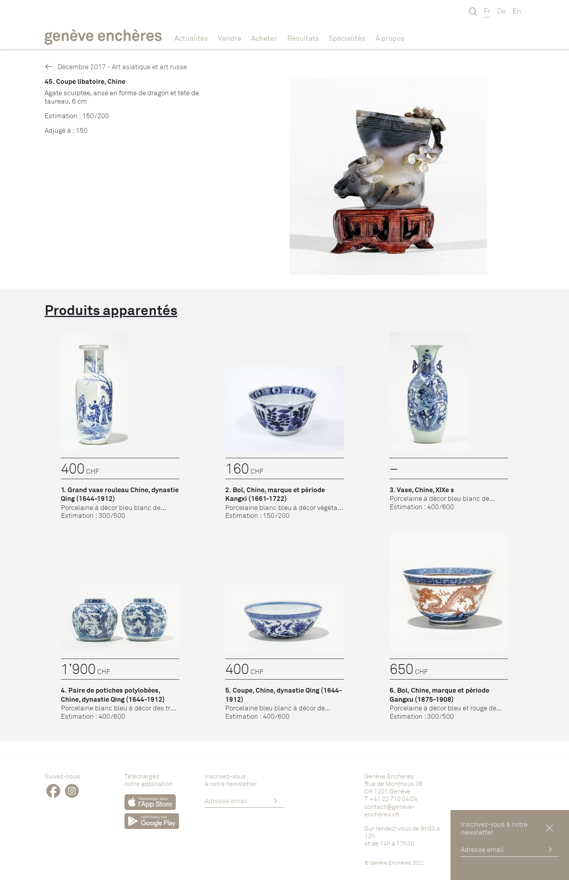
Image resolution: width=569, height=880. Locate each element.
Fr (487, 10)
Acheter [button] (264, 38)
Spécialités (347, 38)
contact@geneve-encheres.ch (389, 810)
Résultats (303, 38)
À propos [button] (389, 38)
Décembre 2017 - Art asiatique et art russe (116, 66)
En (516, 10)
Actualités (191, 38)
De (501, 10)
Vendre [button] (229, 38)
